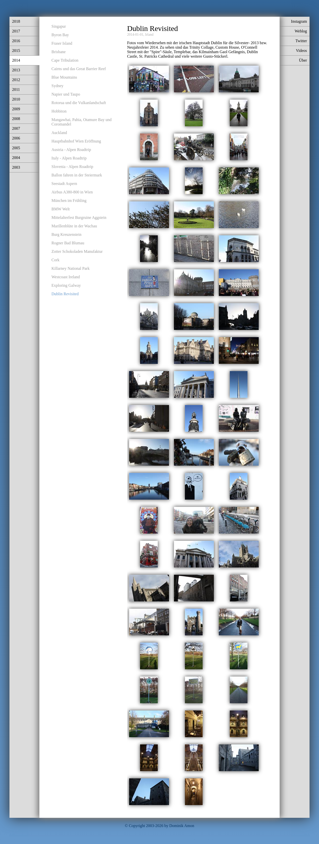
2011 (16, 89)
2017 (16, 31)
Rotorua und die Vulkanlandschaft (79, 103)
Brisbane (59, 52)
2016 (16, 41)
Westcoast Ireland (66, 277)
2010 (16, 99)
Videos (301, 50)
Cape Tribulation (65, 60)
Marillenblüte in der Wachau (74, 226)
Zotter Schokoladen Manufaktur (77, 251)
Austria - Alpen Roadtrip (71, 149)
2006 (16, 138)
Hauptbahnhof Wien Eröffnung (76, 141)
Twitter (301, 41)
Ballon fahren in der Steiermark (77, 175)
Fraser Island (62, 43)
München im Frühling (69, 200)
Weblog (301, 31)
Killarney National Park (71, 268)
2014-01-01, (135, 34)
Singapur (59, 26)
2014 (16, 60)
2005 (16, 148)
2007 (16, 128)
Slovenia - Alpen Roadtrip (72, 166)
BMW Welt (61, 209)
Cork (56, 260)
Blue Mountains (64, 77)
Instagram (299, 21)
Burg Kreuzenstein (66, 234)
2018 (16, 21)
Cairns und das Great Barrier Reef (79, 69)
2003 (16, 167)
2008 (16, 119)
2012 (16, 80)
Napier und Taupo (66, 94)
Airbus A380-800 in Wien (72, 192)
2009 (16, 109)
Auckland (59, 133)
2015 (16, 50)
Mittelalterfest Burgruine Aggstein (79, 217)
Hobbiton (59, 111)
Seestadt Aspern (64, 183)
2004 (16, 157)
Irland (149, 34)
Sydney (58, 86)
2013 (16, 70)
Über (303, 60)
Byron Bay (60, 35)
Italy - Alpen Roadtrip (69, 158)
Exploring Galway (66, 285)
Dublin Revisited (65, 294)
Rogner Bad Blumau (68, 243)
